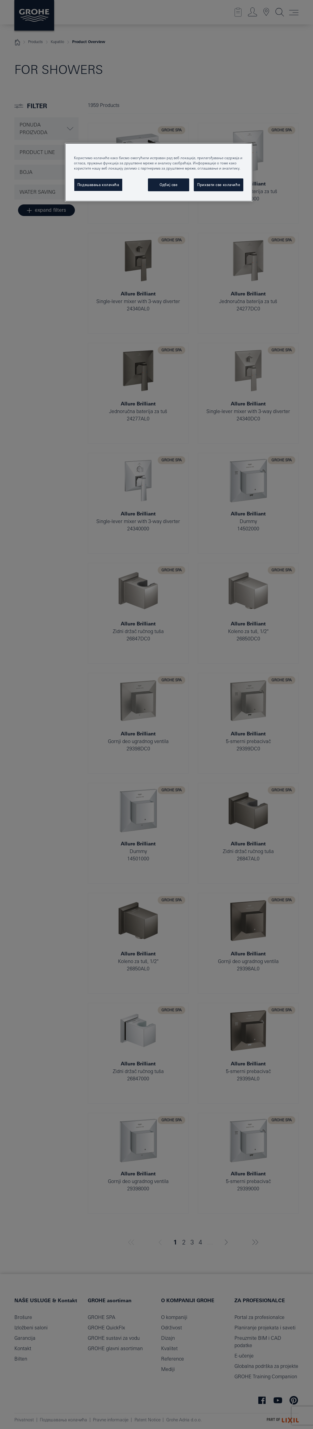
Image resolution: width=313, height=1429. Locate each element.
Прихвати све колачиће (218, 185)
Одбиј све (168, 185)
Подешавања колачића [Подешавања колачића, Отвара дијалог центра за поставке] (98, 185)
